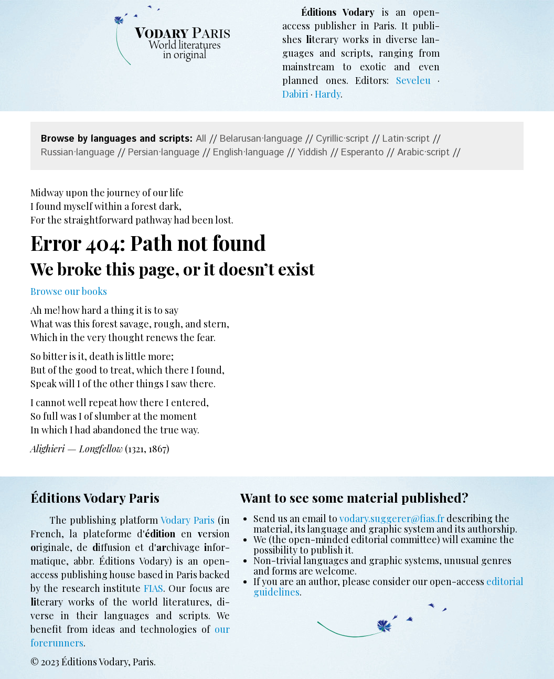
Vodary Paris (188, 520)
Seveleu (413, 80)
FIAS (153, 588)
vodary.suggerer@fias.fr (391, 518)
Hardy (327, 94)
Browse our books (68, 291)
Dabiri (295, 94)
